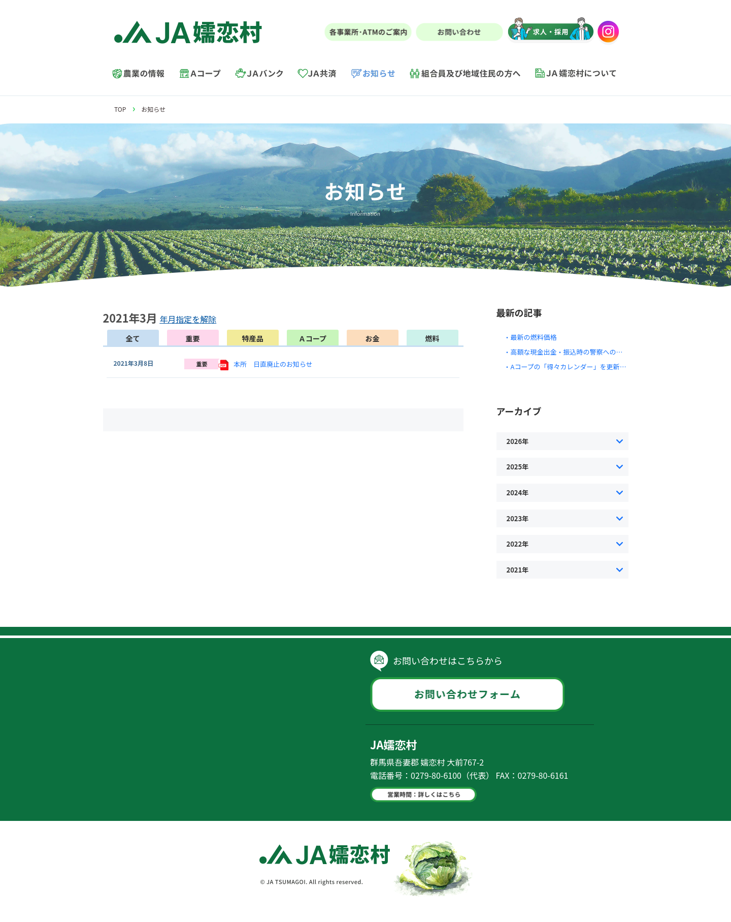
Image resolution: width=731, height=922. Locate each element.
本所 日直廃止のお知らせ (273, 364)
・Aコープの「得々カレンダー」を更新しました (575, 366)
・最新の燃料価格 (530, 337)
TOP (120, 109)
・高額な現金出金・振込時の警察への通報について (580, 352)
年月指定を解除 (187, 319)
